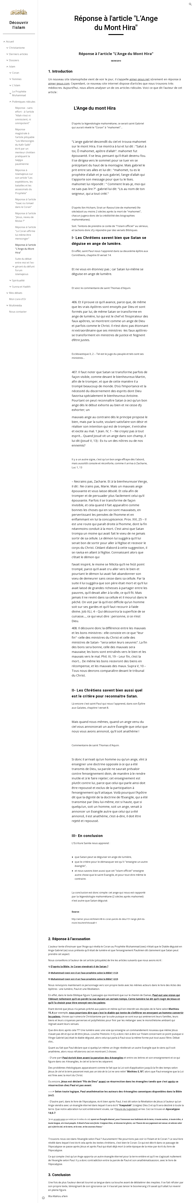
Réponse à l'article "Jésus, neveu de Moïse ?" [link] (25, 217)
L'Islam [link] (16, 85)
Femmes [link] (17, 79)
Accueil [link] (10, 41)
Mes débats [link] (15, 293)
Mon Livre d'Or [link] (17, 299)
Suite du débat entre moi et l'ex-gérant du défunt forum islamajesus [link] (25, 266)
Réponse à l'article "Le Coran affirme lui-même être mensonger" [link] (25, 232)
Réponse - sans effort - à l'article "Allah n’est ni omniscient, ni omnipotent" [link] (24, 115)
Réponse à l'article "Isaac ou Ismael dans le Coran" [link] (25, 203)
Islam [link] (12, 66)
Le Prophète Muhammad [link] (19, 93)
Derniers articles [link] (18, 54)
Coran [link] (15, 72)
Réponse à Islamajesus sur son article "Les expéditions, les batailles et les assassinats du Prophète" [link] (24, 181)
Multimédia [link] (15, 305)
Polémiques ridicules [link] (23, 101)
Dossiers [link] (14, 60)
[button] (190, 4)
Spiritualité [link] (18, 280)
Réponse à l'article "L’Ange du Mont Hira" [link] (25, 248)
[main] (115, 24)
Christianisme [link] (17, 47)
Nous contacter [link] (18, 311)
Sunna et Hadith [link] (21, 286)
